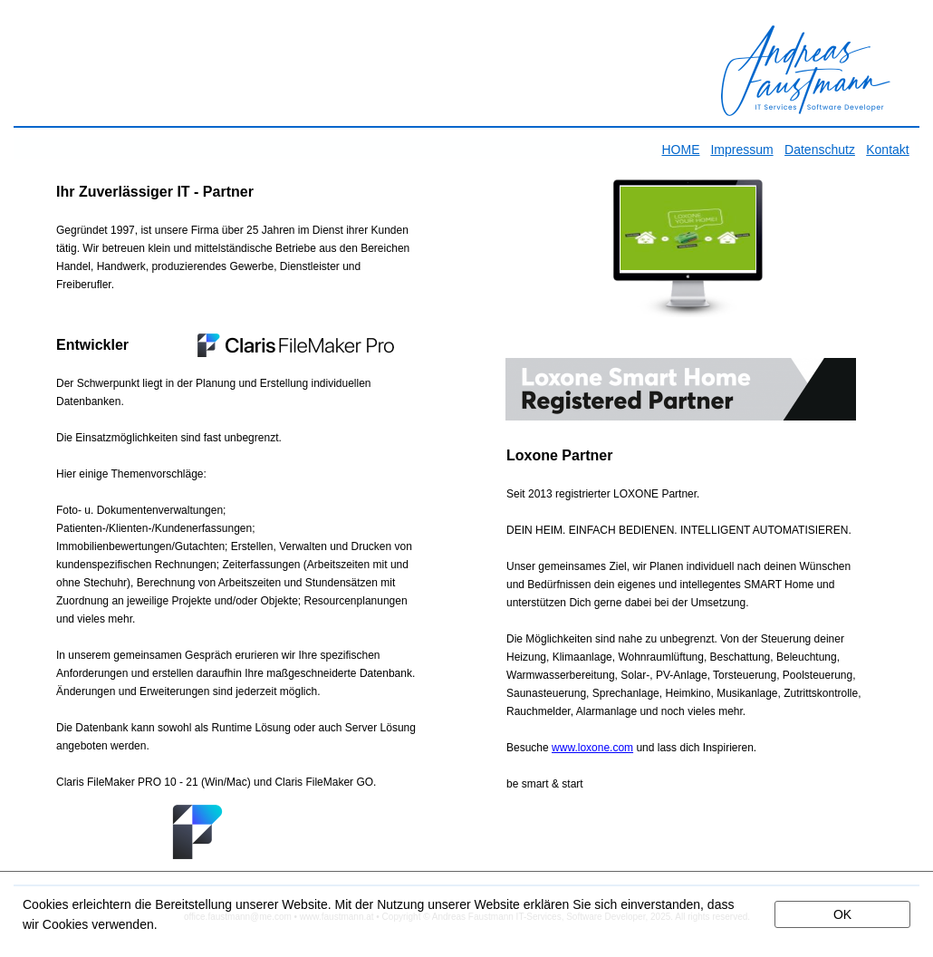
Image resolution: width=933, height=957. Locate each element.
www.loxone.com (592, 747)
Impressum (741, 149)
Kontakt (887, 149)
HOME (681, 149)
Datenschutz (819, 149)
